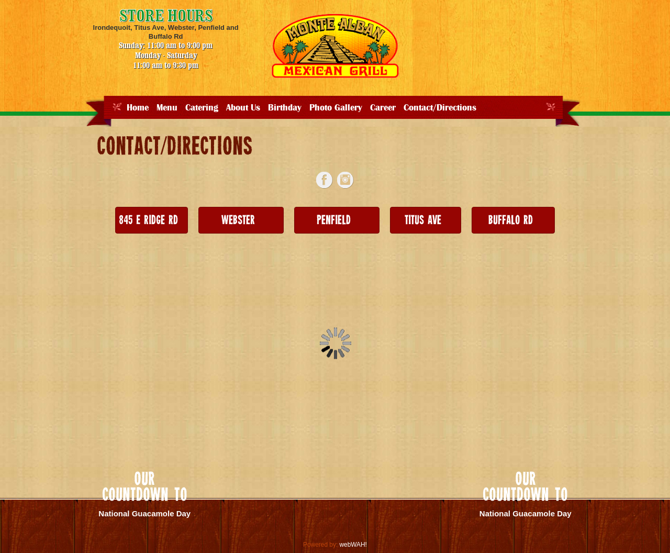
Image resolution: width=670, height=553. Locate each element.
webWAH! (352, 544)
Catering (201, 108)
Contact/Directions (440, 108)
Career (383, 108)
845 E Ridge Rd (148, 220)
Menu (167, 108)
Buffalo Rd (510, 220)
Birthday (285, 108)
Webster (238, 220)
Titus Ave (423, 220)
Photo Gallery (335, 108)
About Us (243, 108)
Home (138, 108)
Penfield (334, 220)
